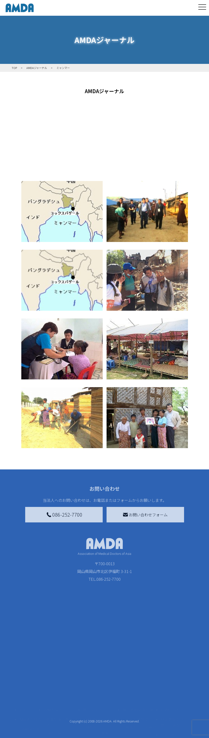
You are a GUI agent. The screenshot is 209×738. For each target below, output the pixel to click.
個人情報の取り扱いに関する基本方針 (174, 713)
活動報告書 (30, 708)
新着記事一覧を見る (61, 685)
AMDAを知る (30, 682)
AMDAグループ (31, 694)
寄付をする (92, 672)
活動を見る (53, 672)
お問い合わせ (172, 672)
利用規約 (168, 697)
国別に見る (56, 696)
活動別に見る (58, 703)
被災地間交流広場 (137, 672)
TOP (23, 672)
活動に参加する (56, 713)
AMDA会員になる (100, 682)
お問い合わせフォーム (145, 515)
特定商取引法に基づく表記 (174, 685)
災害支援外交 (136, 682)
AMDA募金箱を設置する (102, 720)
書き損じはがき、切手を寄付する (101, 706)
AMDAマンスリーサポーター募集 (102, 693)
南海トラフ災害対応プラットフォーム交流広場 (140, 695)
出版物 (28, 732)
